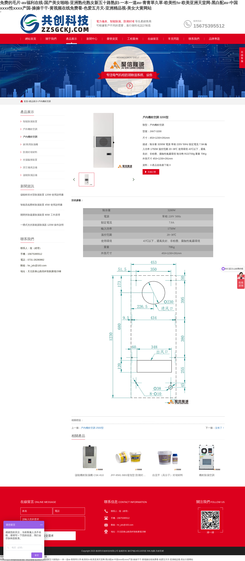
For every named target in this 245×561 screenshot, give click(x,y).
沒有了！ (220, 427)
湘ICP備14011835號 (136, 551)
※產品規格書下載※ (160, 165)
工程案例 (132, 38)
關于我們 (51, 38)
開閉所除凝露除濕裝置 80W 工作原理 (40, 214)
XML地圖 (151, 551)
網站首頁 (30, 38)
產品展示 (71, 38)
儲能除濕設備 (30, 175)
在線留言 (153, 38)
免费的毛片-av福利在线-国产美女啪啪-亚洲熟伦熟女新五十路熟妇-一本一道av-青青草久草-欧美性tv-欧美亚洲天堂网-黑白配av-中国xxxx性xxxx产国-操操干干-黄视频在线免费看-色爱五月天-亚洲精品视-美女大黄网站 (96, 559)
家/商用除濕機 (30, 144)
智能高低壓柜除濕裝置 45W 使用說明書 (41, 204)
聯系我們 (194, 38)
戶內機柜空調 (44, 101)
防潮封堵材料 (30, 152)
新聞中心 (91, 38)
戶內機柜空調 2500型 (92, 427)
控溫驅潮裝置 (30, 159)
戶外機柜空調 (30, 129)
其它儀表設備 (30, 167)
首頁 (26, 101)
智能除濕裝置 (30, 121)
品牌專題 (214, 38)
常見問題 (173, 38)
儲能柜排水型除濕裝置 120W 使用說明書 (42, 194)
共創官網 (160, 551)
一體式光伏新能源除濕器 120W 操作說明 (42, 224)
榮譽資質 (112, 38)
